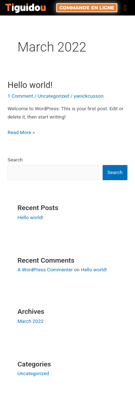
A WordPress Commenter (45, 269)
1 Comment (20, 96)
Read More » (21, 131)
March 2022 (30, 321)
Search (15, 160)
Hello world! (30, 85)
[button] (125, 8)
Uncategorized (53, 96)
